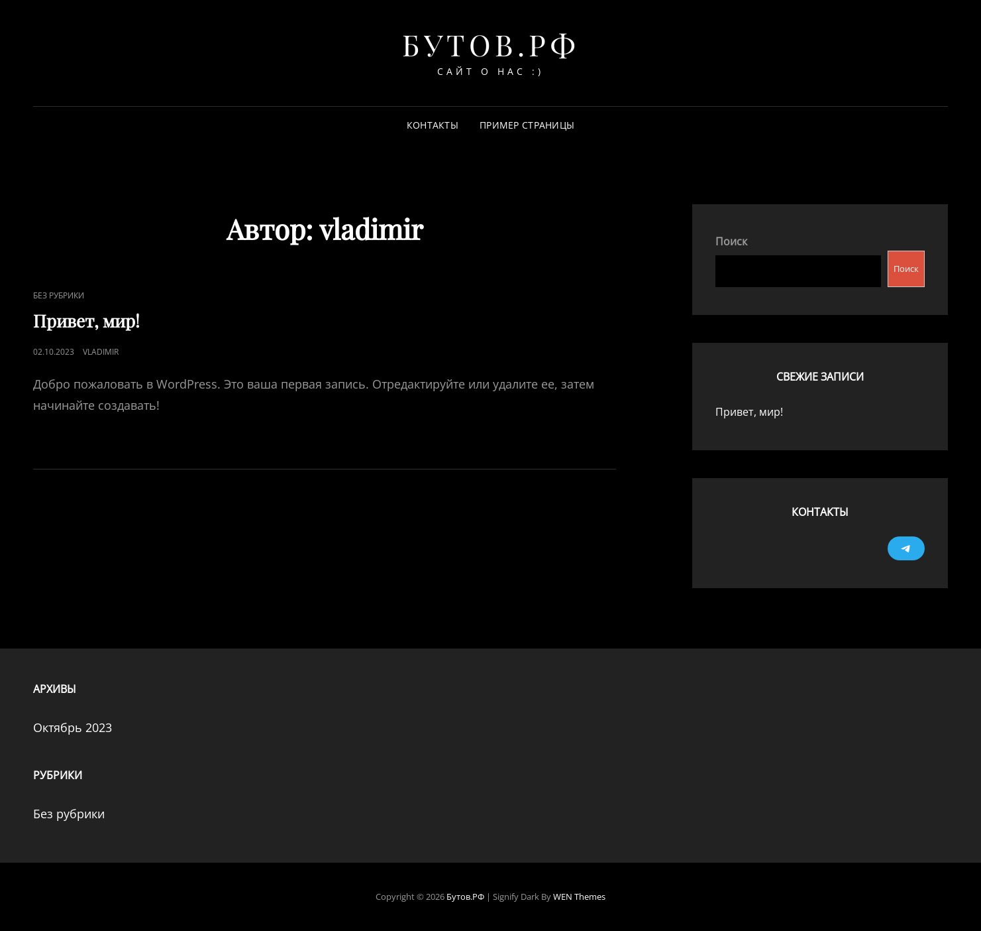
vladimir (101, 351)
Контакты (432, 125)
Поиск (731, 241)
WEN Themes (579, 896)
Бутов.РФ (490, 44)
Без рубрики (58, 295)
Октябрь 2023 (72, 727)
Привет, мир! (86, 320)
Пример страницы (527, 125)
